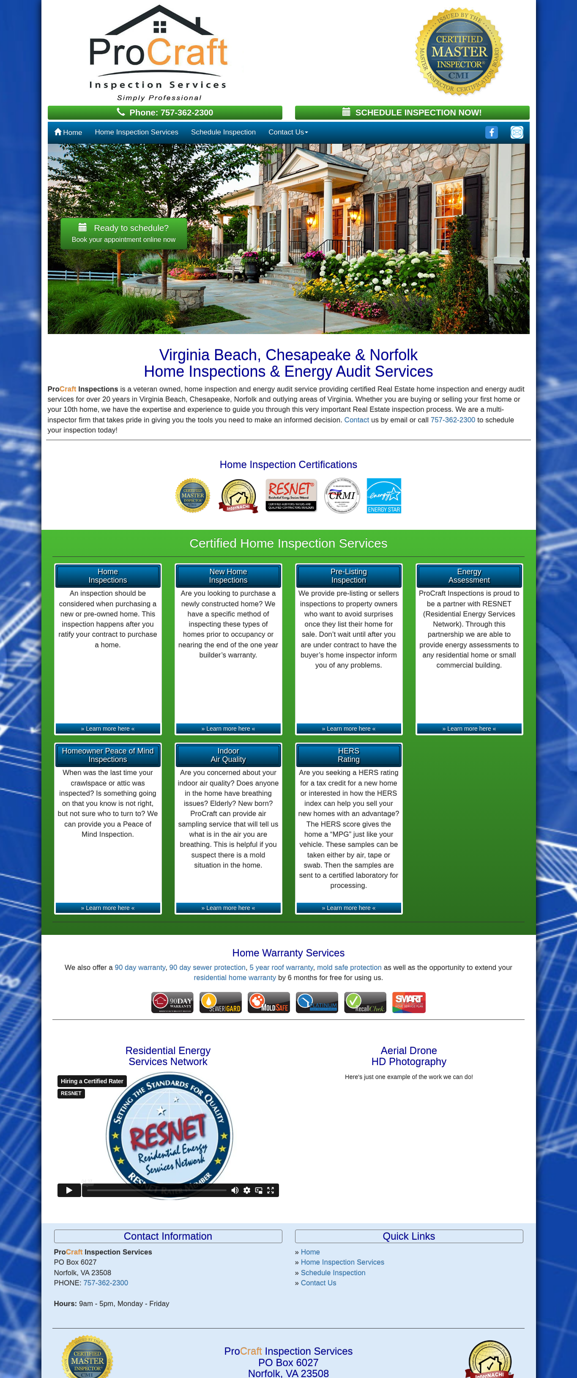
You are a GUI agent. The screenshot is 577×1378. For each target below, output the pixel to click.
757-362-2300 (453, 420)
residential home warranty (235, 978)
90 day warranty (140, 968)
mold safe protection (349, 968)
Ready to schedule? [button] (124, 233)
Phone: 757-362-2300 (165, 112)
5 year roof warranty (281, 968)
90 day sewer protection (208, 968)
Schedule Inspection (223, 132)
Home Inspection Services (136, 132)
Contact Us (288, 132)
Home (68, 133)
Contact (357, 420)
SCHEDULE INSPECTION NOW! (412, 112)
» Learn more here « (108, 728)
